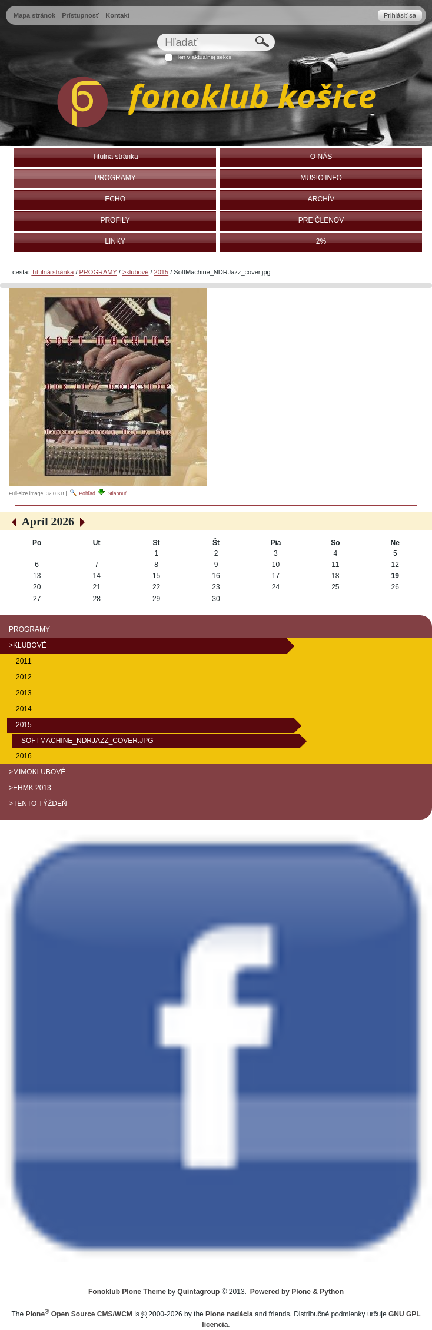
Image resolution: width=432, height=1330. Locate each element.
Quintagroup (198, 1292)
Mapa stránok (34, 15)
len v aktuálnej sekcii (204, 57)
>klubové (135, 272)
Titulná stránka (52, 272)
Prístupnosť (80, 15)
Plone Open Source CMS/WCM (78, 1314)
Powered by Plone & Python (297, 1292)
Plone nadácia (229, 1314)
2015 (161, 272)
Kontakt (117, 15)
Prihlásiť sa (400, 15)
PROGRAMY (98, 272)
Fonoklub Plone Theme (127, 1292)
